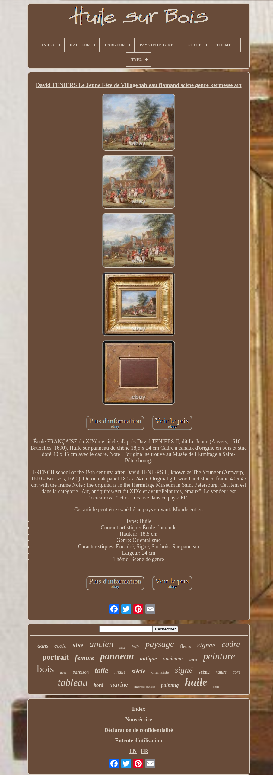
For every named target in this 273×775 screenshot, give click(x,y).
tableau (72, 682)
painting (170, 685)
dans (42, 646)
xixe (77, 645)
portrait (55, 657)
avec (63, 672)
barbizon (81, 672)
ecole (60, 646)
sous (122, 647)
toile (101, 670)
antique (148, 658)
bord (98, 685)
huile (196, 682)
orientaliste (160, 672)
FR (144, 751)
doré (236, 672)
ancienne (173, 658)
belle (135, 646)
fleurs (185, 646)
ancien (101, 644)
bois (45, 669)
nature (221, 672)
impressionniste (144, 686)
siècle (138, 671)
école (216, 686)
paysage (159, 644)
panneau (117, 656)
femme (84, 658)
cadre (230, 644)
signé (183, 670)
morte (193, 659)
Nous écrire (138, 719)
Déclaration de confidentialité (138, 730)
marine (119, 684)
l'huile (119, 672)
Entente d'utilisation (138, 741)
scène (204, 672)
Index (138, 709)
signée (206, 645)
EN (133, 751)
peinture (219, 656)
